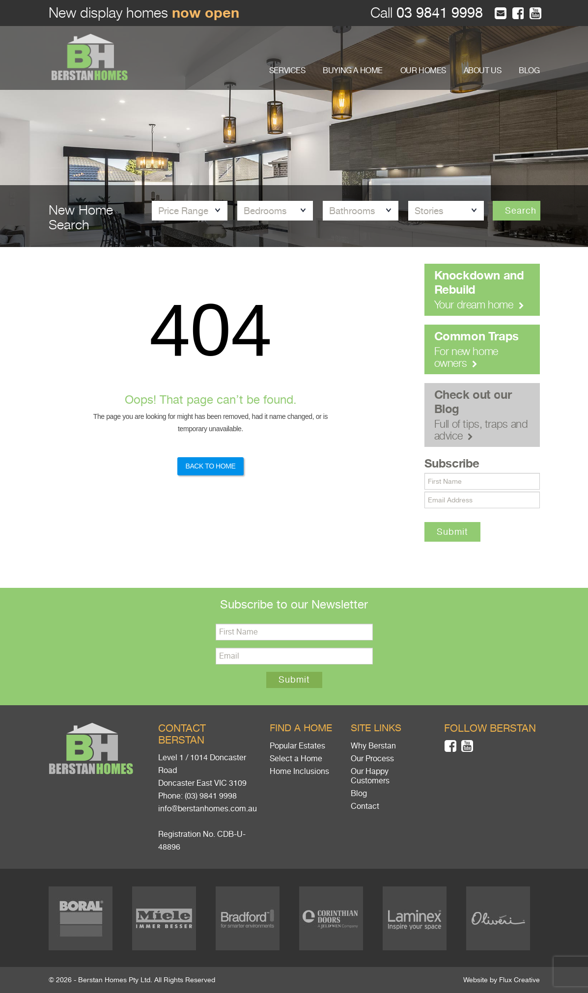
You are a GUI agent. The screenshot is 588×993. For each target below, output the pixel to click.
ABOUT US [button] (483, 70)
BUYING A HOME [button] (353, 70)
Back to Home (210, 466)
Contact (365, 806)
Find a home (301, 728)
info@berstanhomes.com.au (207, 808)
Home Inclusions (299, 771)
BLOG (529, 70)
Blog (359, 793)
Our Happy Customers (370, 776)
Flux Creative (519, 980)
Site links (376, 728)
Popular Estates (297, 746)
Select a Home (296, 758)
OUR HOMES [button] (423, 70)
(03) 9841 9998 (211, 796)
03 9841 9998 (437, 13)
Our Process (372, 758)
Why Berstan (373, 746)
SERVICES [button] (287, 70)
